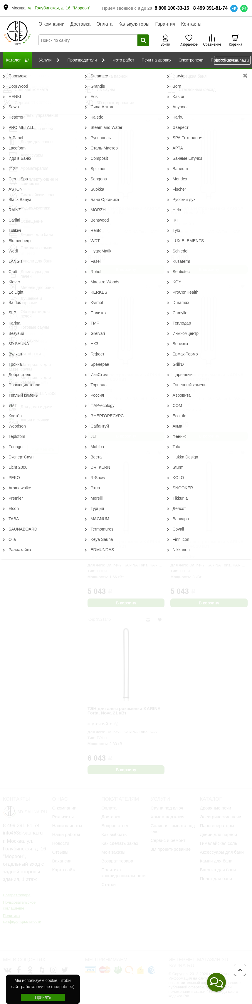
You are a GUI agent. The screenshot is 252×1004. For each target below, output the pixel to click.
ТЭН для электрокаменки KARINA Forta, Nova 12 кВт (206, 377)
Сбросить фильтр (43, 83)
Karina (197, 73)
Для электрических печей (121, 73)
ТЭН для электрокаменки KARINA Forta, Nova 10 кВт (124, 377)
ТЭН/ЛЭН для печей (168, 73)
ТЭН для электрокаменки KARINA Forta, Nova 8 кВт (206, 210)
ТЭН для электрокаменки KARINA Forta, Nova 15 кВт (124, 543)
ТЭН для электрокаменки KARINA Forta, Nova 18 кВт (206, 543)
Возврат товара (17, 895)
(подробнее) (62, 986)
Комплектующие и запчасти (68, 73)
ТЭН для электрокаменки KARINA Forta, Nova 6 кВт (124, 210)
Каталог (30, 73)
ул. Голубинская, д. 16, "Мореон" (59, 8)
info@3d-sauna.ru (232, 60)
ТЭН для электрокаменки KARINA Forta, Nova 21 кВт (124, 710)
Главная (10, 73)
